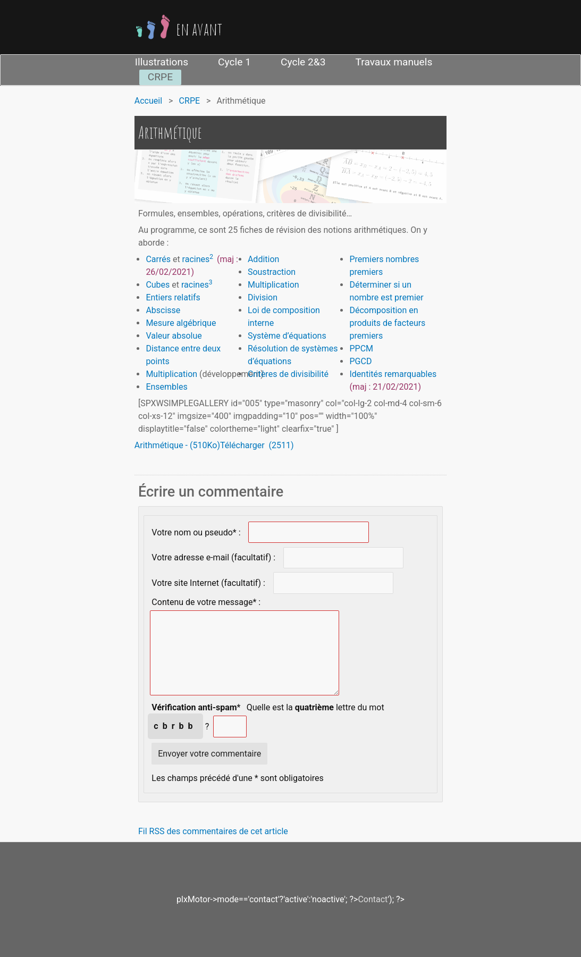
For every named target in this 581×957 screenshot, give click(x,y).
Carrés (158, 259)
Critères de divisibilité (288, 374)
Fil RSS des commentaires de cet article (213, 831)
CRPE (160, 77)
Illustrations (161, 62)
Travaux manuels (394, 62)
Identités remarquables (392, 374)
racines (196, 259)
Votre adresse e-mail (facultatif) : (213, 557)
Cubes (158, 285)
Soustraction (273, 272)
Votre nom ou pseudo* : (195, 532)
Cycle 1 (234, 62)
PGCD (360, 361)
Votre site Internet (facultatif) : (208, 582)
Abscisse (163, 310)
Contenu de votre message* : (205, 602)
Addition (263, 259)
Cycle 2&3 (303, 62)
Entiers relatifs (173, 297)
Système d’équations (287, 336)
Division (262, 297)
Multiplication (171, 374)
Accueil (148, 101)
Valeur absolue (173, 336)
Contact (373, 899)
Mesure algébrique (181, 323)
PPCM (361, 348)
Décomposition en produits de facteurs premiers (387, 323)
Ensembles (166, 387)
